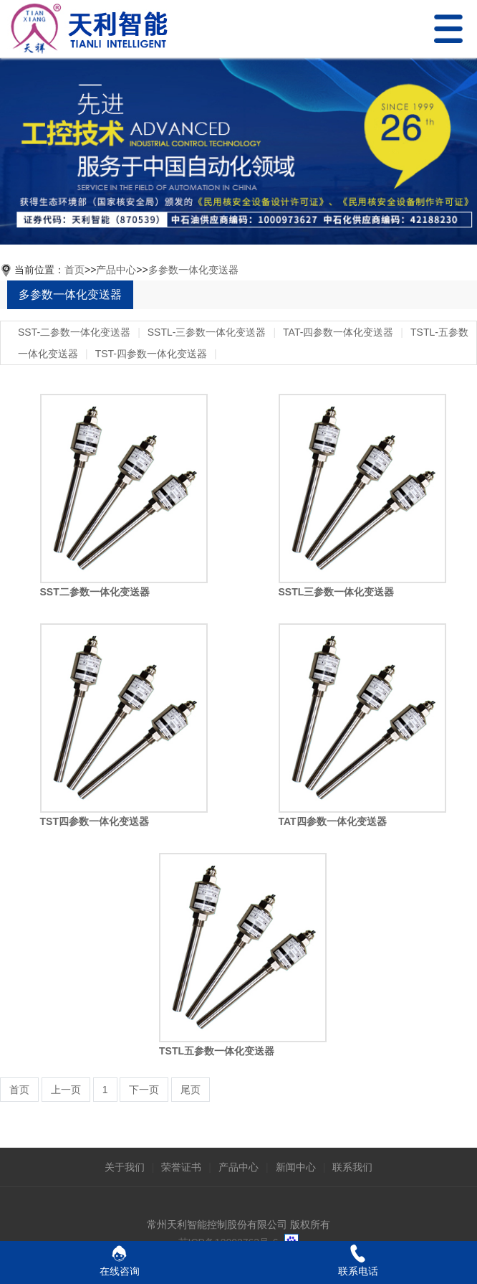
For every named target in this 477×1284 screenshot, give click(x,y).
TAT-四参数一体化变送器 (338, 332)
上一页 (66, 1089)
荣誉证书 (181, 1167)
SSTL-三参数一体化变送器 (207, 332)
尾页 (190, 1089)
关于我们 (125, 1167)
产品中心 (116, 269)
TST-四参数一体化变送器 (151, 353)
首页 (74, 269)
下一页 (144, 1089)
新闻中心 (296, 1167)
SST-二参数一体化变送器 (74, 332)
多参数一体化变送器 (193, 269)
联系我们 (352, 1167)
